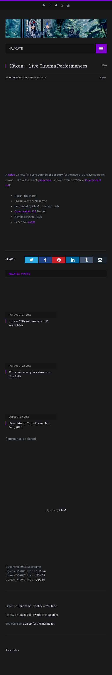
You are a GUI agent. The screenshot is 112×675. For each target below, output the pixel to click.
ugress (14, 77)
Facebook (25, 614)
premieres (44, 180)
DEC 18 (40, 579)
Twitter (37, 614)
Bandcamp (25, 606)
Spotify (37, 606)
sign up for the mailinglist (38, 623)
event (31, 222)
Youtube (51, 606)
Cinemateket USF (25, 211)
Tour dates (12, 650)
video (11, 174)
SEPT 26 (41, 571)
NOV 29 (40, 575)
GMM (62, 510)
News (103, 77)
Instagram (51, 614)
